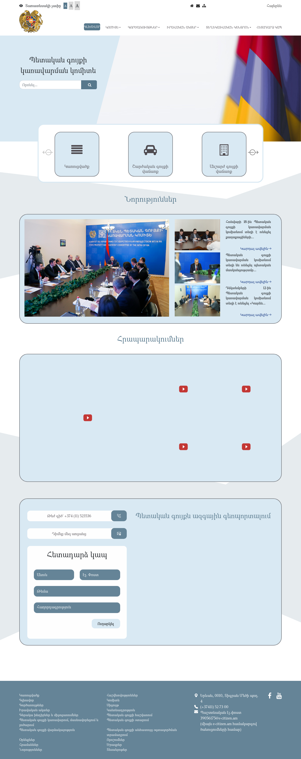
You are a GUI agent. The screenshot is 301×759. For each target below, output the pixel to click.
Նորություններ (30, 749)
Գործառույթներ (31, 705)
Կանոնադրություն (121, 710)
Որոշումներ (116, 739)
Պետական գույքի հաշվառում (129, 715)
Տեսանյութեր (117, 749)
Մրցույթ (113, 705)
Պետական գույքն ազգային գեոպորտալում (203, 515)
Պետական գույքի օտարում (128, 720)
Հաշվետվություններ (122, 695)
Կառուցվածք (29, 695)
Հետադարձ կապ (269, 27)
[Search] (50, 84)
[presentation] (48, 152)
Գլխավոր (92, 26)
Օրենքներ (27, 739)
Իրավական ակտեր (34, 710)
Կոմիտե (113, 700)
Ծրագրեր (114, 744)
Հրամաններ (28, 744)
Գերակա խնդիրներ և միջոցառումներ (48, 715)
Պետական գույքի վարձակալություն (47, 729)
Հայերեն (274, 5)
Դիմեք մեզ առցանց (69, 533)
